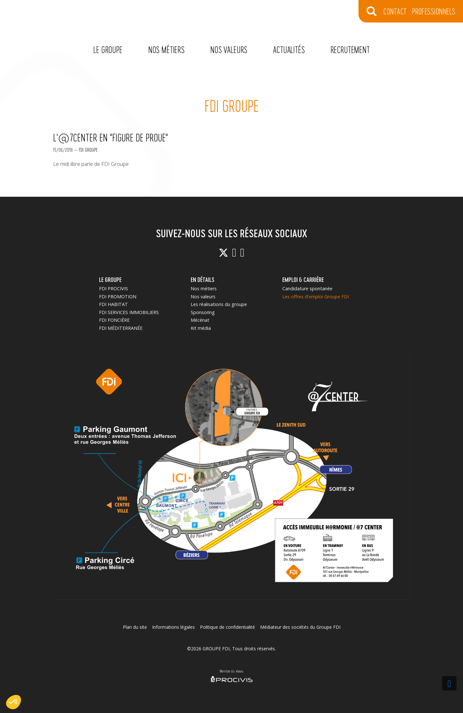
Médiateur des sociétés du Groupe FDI (300, 627)
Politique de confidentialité (227, 627)
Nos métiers (166, 49)
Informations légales (173, 627)
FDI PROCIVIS (113, 288)
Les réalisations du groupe (219, 304)
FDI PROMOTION (117, 296)
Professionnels (433, 11)
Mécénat (200, 320)
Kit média (201, 328)
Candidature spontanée (307, 288)
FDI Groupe (88, 150)
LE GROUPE (110, 279)
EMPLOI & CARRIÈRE (303, 279)
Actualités (288, 49)
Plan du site (135, 627)
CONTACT (395, 11)
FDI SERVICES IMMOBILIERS (129, 312)
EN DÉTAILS (202, 279)
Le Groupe (108, 49)
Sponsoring (203, 312)
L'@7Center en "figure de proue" (110, 137)
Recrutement (350, 49)
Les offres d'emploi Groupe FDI (315, 296)
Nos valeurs (228, 49)
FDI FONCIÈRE (114, 320)
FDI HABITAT (113, 304)
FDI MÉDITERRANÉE (120, 328)
